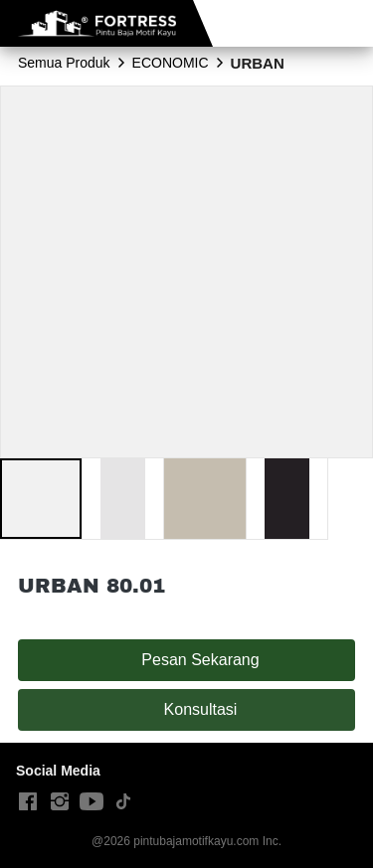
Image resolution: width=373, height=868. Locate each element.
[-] (28, 802)
